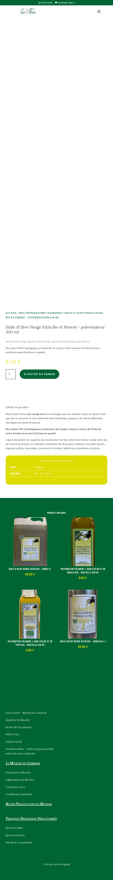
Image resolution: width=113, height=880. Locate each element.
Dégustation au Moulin (20, 779)
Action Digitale (61, 864)
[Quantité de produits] (11, 374)
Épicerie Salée (14, 827)
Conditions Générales (19, 794)
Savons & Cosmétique (19, 842)
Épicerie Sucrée (15, 835)
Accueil (11, 313)
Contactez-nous (15, 787)
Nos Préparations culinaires (40, 313)
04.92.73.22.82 (14, 741)
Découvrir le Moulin (18, 772)
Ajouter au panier (39, 374)
